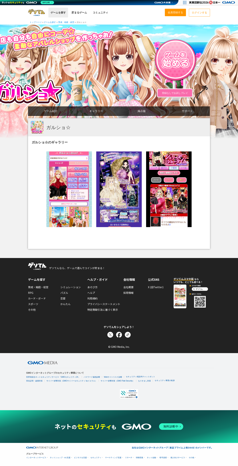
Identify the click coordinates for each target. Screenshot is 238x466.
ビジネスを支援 (80, 458)
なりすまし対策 (144, 381)
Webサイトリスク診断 (113, 377)
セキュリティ (95, 458)
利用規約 (92, 298)
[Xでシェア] (110, 335)
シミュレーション (70, 287)
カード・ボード (37, 298)
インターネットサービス (36, 458)
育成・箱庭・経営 (38, 287)
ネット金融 (151, 458)
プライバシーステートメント (103, 304)
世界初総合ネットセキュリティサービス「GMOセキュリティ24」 (53, 377)
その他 (32, 309)
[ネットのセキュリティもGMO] (28, 2)
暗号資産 (163, 458)
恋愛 (63, 298)
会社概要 (128, 287)
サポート (187, 111)
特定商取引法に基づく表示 (102, 309)
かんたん (65, 304)
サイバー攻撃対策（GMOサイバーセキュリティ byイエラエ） (71, 381)
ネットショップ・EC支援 (60, 458)
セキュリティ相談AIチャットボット (140, 377)
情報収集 (139, 458)
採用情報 (128, 293)
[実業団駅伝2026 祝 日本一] (212, 2)
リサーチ (128, 458)
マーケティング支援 (113, 458)
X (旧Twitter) (155, 287)
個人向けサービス (177, 458)
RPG (30, 293)
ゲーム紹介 (50, 111)
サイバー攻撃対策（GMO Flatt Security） (117, 381)
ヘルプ (91, 293)
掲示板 (142, 111)
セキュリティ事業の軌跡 (165, 380)
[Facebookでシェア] (119, 335)
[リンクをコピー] (128, 335)
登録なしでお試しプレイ (175, 93)
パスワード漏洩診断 (92, 377)
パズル (64, 293)
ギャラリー (96, 111)
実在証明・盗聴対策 (34, 381)
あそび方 (92, 287)
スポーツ (33, 304)
